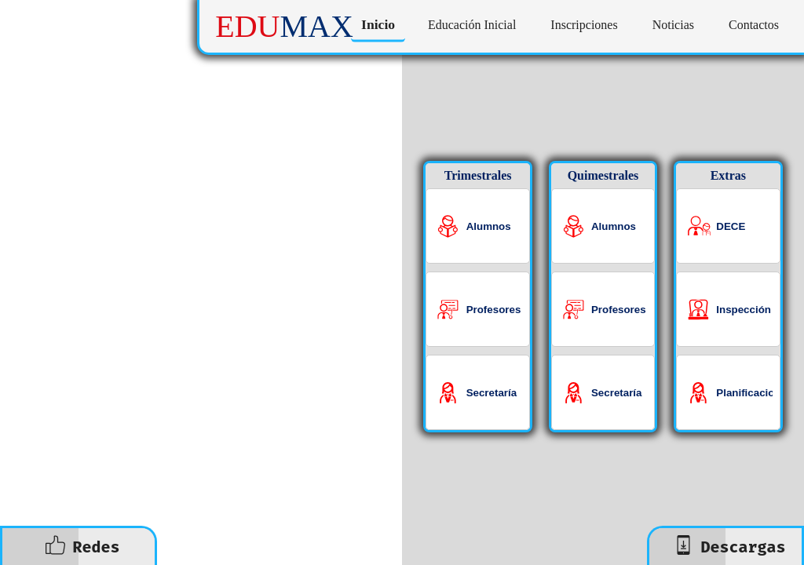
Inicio (378, 24)
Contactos (754, 24)
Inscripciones (583, 24)
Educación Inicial (472, 24)
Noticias (673, 24)
